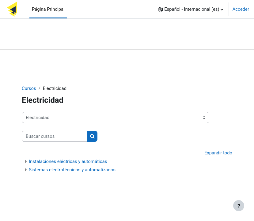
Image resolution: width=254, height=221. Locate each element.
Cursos (29, 88)
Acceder (241, 9)
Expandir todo (218, 153)
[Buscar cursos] (54, 136)
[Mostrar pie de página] (238, 205)
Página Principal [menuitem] (48, 9)
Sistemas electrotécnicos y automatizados (72, 170)
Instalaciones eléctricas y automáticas (68, 161)
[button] (190, 9)
